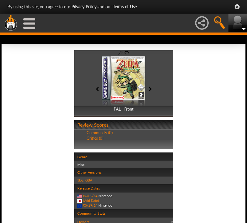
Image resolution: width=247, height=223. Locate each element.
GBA (88, 180)
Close (237, 6)
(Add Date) (91, 201)
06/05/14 (90, 196)
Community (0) (100, 132)
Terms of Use (125, 6)
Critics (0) (95, 138)
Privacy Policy (83, 6)
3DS (80, 180)
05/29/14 (90, 205)
